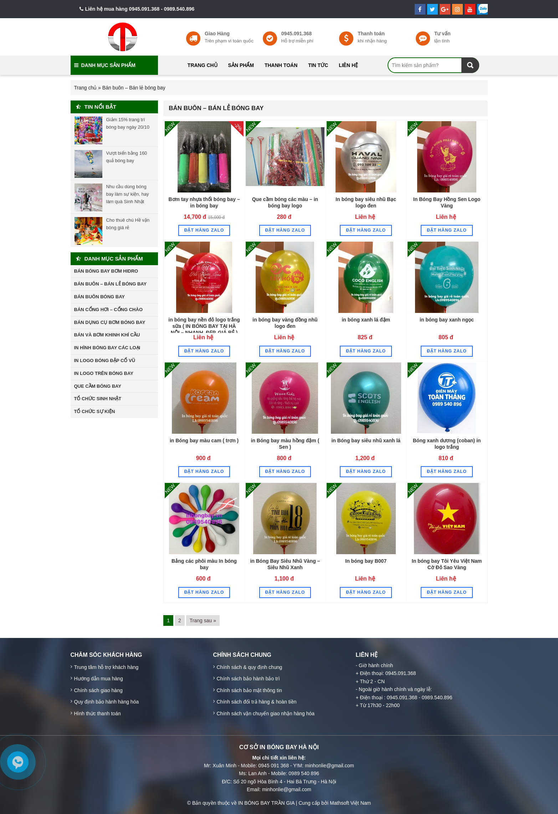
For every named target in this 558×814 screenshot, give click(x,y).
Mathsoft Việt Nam (350, 803)
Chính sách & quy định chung (249, 667)
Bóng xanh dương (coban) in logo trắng (447, 444)
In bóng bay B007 (365, 561)
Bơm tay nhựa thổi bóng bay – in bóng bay (204, 202)
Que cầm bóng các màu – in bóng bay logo (285, 202)
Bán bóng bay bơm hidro (106, 271)
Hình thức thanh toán (97, 713)
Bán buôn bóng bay (99, 296)
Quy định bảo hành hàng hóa (106, 702)
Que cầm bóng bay (97, 386)
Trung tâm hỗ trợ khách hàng (106, 667)
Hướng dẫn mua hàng (98, 678)
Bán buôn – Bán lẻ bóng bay (216, 108)
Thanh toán (281, 65)
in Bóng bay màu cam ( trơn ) (204, 440)
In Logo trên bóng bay (103, 373)
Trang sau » (203, 620)
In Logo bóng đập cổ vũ (104, 360)
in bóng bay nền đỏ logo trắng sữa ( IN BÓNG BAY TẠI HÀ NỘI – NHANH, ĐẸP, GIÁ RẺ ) (204, 326)
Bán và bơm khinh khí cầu (107, 335)
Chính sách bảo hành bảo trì (248, 678)
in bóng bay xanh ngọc (447, 320)
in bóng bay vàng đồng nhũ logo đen (284, 323)
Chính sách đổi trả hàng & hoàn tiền (257, 702)
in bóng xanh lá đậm (366, 320)
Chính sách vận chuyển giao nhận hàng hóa (266, 713)
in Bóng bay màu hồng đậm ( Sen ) (285, 444)
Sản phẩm (241, 65)
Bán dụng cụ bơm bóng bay (109, 322)
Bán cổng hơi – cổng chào (108, 309)
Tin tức (318, 65)
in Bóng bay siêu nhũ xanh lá (365, 440)
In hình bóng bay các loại (107, 347)
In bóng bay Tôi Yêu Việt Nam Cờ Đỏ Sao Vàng (447, 564)
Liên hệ (348, 65)
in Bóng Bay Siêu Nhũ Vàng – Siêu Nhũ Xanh (285, 564)
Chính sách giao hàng (98, 690)
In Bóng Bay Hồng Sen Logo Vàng (446, 202)
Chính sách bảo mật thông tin (249, 690)
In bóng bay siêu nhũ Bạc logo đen (366, 202)
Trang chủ (202, 65)
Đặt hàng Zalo (204, 230)
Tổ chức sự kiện (94, 411)
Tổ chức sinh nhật (98, 398)
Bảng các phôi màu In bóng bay (204, 564)
